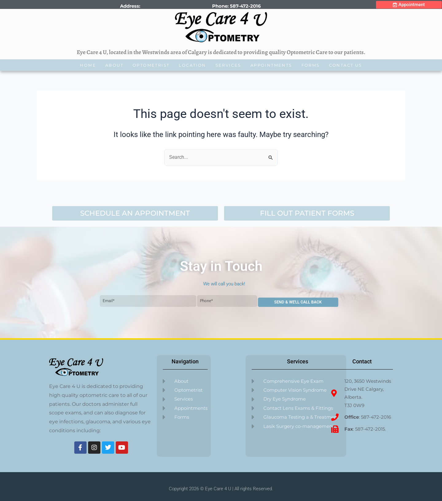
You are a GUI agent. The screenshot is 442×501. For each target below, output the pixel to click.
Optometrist (151, 65)
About (114, 65)
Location (192, 65)
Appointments (271, 65)
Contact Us (345, 65)
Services (228, 65)
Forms (310, 65)
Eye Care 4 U (218, 488)
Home (88, 65)
